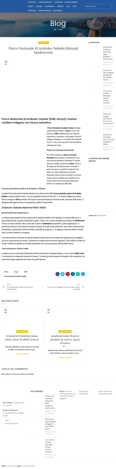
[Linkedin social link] (73, 274)
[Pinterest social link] (68, 274)
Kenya (46, 42)
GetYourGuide (101, 216)
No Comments (107, 64)
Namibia (24, 331)
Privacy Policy (83, 391)
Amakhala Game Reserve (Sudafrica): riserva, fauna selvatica (65, 339)
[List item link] (14, 423)
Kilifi (25, 272)
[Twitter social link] (63, 274)
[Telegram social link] (83, 274)
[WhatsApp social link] (78, 274)
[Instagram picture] (93, 168)
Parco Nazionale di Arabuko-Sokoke (15, 276)
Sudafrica (67, 331)
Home (55, 29)
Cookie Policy (83, 394)
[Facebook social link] (57, 274)
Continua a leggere (22, 354)
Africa (60, 29)
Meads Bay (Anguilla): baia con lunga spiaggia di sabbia (108, 139)
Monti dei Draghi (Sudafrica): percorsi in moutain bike (108, 118)
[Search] (99, 6)
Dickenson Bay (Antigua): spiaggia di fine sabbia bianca (108, 75)
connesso (13, 374)
